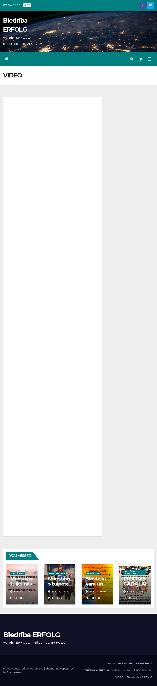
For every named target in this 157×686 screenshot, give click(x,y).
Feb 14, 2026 (22, 591)
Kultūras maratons (130, 572)
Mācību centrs (121, 670)
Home (111, 663)
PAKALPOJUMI (143, 670)
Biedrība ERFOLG (31, 635)
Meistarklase (57, 573)
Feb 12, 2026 (98, 591)
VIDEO (119, 677)
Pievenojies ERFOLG (139, 677)
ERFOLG (17, 598)
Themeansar (14, 672)
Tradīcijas (17, 573)
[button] (131, 59)
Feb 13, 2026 (60, 591)
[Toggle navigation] (149, 59)
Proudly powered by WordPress (23, 668)
